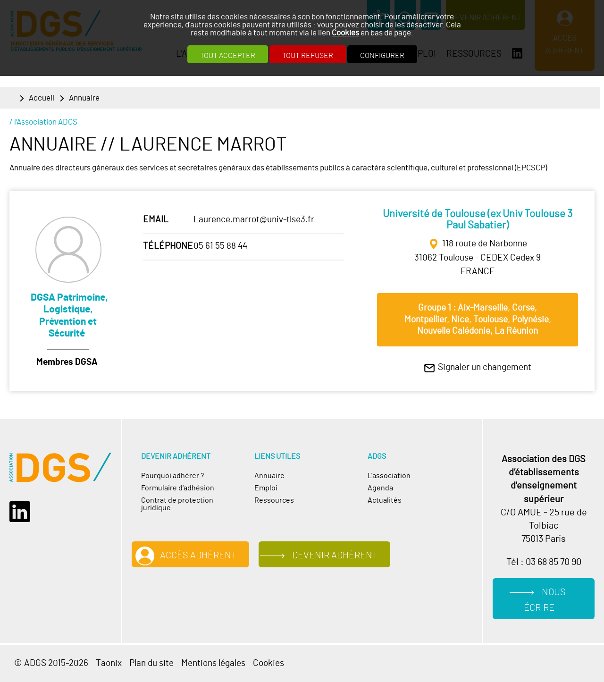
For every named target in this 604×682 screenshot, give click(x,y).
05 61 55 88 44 (220, 246)
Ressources (274, 500)
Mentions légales (213, 663)
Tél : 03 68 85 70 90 (543, 562)
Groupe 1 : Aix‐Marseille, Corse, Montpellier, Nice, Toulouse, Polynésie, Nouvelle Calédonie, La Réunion (477, 319)
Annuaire (84, 98)
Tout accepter (227, 55)
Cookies (345, 33)
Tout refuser (307, 55)
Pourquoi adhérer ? (172, 476)
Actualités (385, 500)
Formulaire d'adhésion (177, 488)
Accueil (41, 98)
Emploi (265, 488)
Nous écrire (545, 600)
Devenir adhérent (335, 555)
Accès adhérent (198, 555)
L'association (389, 476)
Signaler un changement (484, 367)
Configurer (382, 55)
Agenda (380, 488)
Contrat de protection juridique (177, 504)
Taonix (109, 663)
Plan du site (151, 663)
